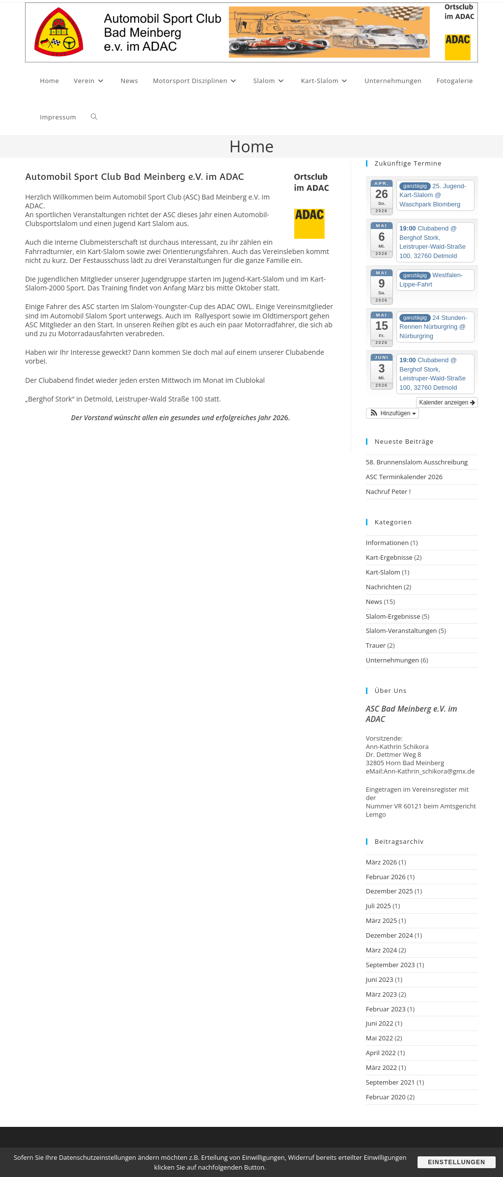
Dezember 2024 (389, 935)
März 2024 (381, 950)
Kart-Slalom (383, 572)
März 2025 (381, 920)
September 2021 (390, 1082)
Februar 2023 (386, 1009)
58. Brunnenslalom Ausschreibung (417, 462)
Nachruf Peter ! (388, 491)
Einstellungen (456, 1162)
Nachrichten (384, 586)
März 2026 (381, 862)
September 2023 (390, 964)
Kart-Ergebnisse (389, 557)
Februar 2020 (386, 1096)
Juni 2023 (379, 979)
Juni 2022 (379, 1023)
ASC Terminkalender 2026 (404, 476)
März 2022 (381, 1067)
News (374, 601)
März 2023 (381, 994)
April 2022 (381, 1052)
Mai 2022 (379, 1037)
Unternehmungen (392, 660)
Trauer (376, 645)
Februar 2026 (386, 876)
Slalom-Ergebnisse (393, 616)
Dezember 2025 (389, 891)
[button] (392, 413)
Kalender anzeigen (447, 402)
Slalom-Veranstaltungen (401, 630)
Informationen (387, 542)
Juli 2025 (378, 905)
